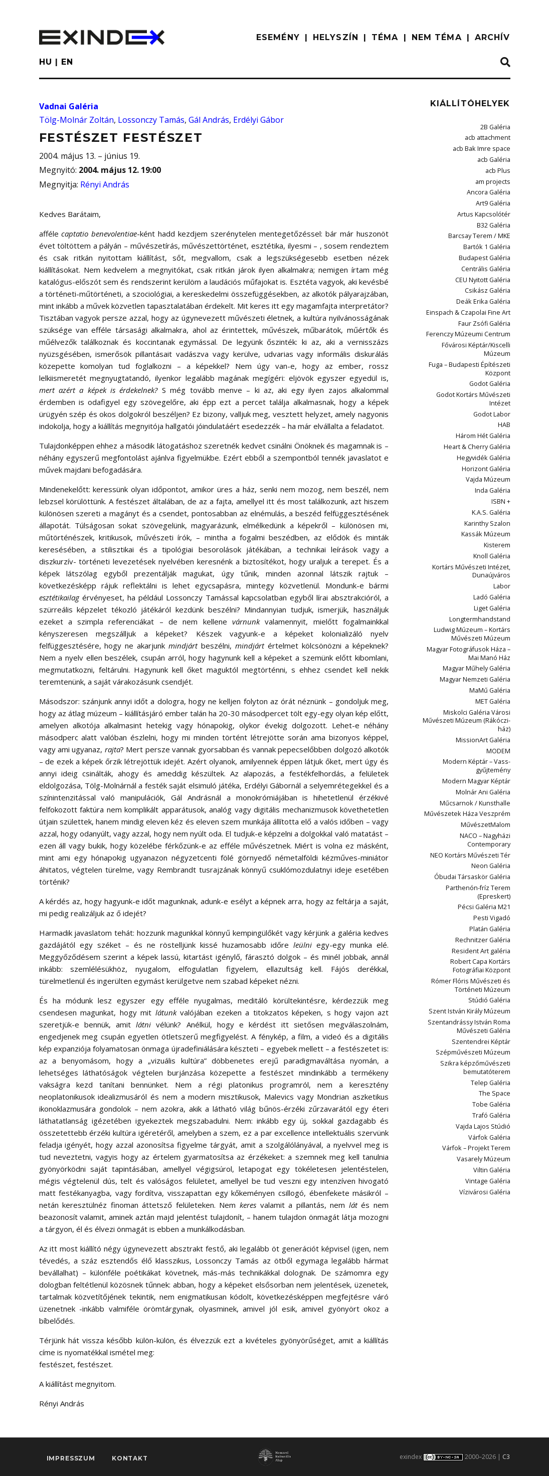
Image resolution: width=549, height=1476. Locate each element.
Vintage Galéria (488, 1123)
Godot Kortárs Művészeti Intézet (464, 376)
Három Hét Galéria (483, 407)
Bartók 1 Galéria (487, 242)
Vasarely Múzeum (485, 1102)
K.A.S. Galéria (491, 481)
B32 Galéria (493, 221)
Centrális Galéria (486, 263)
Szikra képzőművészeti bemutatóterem (478, 1014)
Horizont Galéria (486, 439)
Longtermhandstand (481, 584)
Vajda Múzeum (489, 450)
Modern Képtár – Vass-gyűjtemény (478, 725)
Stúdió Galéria (490, 950)
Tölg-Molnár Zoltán (76, 119)
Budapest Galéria (485, 253)
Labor (501, 552)
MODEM (499, 710)
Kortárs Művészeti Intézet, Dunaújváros (474, 538)
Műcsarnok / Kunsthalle (477, 760)
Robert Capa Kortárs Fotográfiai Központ (464, 917)
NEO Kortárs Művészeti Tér (472, 810)
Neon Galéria (491, 820)
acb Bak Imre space (482, 148)
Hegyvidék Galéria (484, 429)
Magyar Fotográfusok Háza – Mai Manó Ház (469, 616)
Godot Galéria (490, 366)
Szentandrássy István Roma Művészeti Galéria (471, 975)
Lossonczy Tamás (151, 119)
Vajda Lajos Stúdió (484, 1071)
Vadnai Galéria (68, 106)
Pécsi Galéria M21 (485, 860)
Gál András (209, 119)
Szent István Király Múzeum (472, 960)
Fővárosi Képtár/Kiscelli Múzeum (464, 337)
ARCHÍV (492, 37)
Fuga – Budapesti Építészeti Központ (471, 351)
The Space (495, 1039)
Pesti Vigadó (492, 871)
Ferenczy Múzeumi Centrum (471, 326)
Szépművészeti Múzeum (476, 1000)
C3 (506, 1456)
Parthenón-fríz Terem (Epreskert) (480, 845)
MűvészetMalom (487, 781)
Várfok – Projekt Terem (478, 1092)
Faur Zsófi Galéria (485, 316)
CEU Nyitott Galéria (483, 274)
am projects (493, 179)
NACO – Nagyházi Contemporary (485, 796)
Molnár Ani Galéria (484, 750)
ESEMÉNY (278, 37)
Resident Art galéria (482, 902)
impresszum (71, 1458)
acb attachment (488, 137)
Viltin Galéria (492, 1113)
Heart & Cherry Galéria (478, 418)
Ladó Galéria (492, 563)
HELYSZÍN (335, 37)
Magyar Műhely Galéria (478, 631)
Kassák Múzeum (487, 502)
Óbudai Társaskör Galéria (473, 831)
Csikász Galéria (488, 284)
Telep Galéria (491, 1028)
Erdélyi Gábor (258, 119)
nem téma (437, 37)
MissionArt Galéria (484, 700)
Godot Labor (491, 386)
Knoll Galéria (492, 523)
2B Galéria (495, 127)
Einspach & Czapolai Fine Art (470, 305)
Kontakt (130, 1458)
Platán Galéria (490, 881)
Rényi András (104, 184)
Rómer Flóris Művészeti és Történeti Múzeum (473, 935)
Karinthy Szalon (488, 492)
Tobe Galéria (491, 1049)
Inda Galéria (493, 460)
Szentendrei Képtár (483, 989)
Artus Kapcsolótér (484, 210)
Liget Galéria (492, 573)
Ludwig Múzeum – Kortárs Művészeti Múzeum (474, 598)
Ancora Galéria (489, 189)
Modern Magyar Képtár (477, 739)
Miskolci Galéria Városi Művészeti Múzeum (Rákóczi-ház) (470, 681)
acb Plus (498, 168)
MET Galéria (493, 663)
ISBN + (501, 471)
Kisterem (497, 513)
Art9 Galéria (493, 200)
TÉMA (385, 37)
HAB (504, 397)
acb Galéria (494, 158)
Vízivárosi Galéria (485, 1134)
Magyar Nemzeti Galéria (476, 642)
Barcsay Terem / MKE (480, 232)
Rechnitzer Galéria (484, 892)
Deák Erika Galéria (484, 295)
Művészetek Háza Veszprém (470, 771)
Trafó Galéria (491, 1060)
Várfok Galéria (490, 1081)
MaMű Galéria (490, 652)
